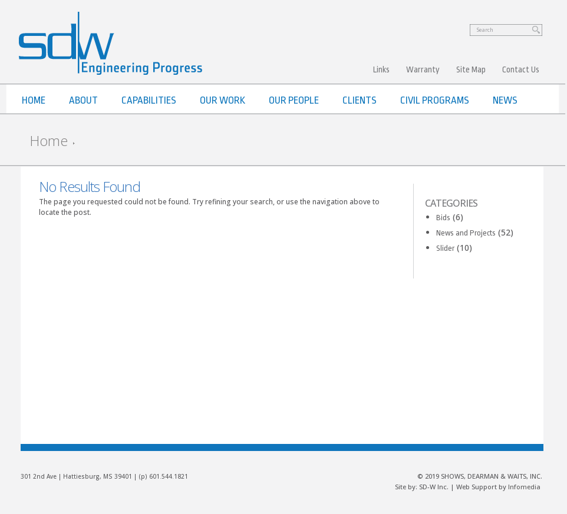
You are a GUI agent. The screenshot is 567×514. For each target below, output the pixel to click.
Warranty (423, 69)
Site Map (471, 69)
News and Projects (466, 232)
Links (381, 69)
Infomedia (524, 486)
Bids (443, 217)
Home (48, 140)
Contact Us (520, 69)
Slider (445, 248)
